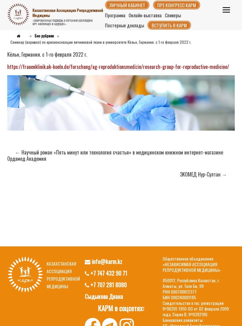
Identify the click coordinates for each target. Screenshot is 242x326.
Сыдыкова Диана (104, 296)
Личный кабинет (127, 5)
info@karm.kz (103, 261)
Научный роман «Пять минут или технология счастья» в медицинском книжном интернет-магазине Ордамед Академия (115, 155)
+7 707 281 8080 (106, 285)
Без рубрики (44, 35)
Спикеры (173, 15)
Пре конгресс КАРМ (176, 5)
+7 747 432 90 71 (106, 273)
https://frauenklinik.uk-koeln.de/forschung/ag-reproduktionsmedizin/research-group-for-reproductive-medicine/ (118, 66)
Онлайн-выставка (145, 15)
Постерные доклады (124, 25)
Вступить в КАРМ (169, 25)
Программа (115, 15)
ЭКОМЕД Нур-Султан (203, 174)
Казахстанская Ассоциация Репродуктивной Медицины (67, 13)
